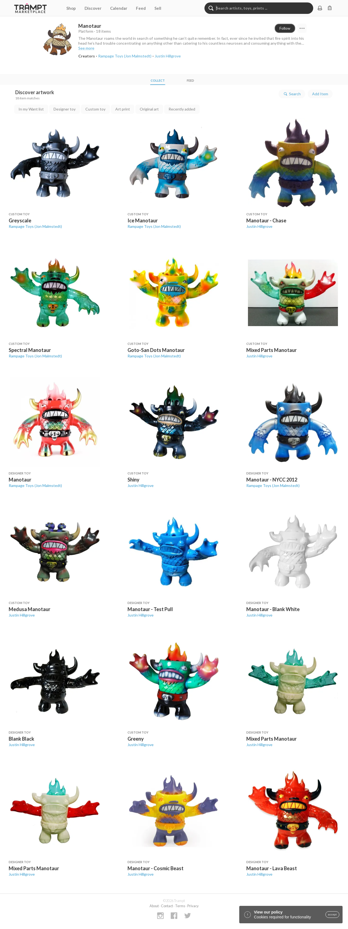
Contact (167, 906)
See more (86, 48)
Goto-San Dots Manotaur (156, 350)
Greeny (136, 739)
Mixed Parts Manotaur (271, 350)
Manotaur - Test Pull (150, 609)
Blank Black (21, 739)
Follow (284, 28)
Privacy (193, 906)
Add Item (320, 93)
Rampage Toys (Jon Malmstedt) (35, 226)
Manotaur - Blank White (273, 609)
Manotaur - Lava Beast (271, 868)
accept (332, 914)
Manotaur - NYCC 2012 (271, 480)
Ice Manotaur (143, 220)
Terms (180, 906)
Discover (93, 8)
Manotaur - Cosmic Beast (156, 868)
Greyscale (20, 220)
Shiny (133, 480)
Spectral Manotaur (30, 350)
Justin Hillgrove (259, 226)
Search (292, 93)
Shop (71, 8)
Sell (157, 8)
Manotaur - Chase (266, 220)
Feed (141, 8)
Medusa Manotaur (29, 609)
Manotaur (20, 480)
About (154, 906)
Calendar (118, 8)
